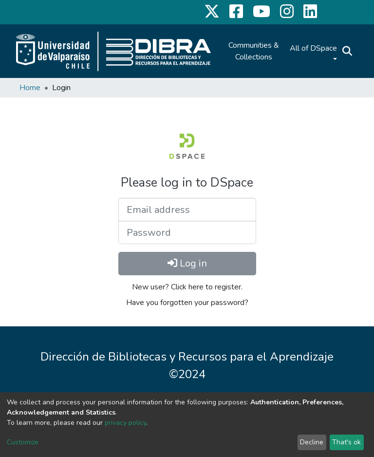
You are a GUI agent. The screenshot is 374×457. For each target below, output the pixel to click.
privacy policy (125, 422)
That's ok (346, 442)
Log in (187, 263)
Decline (311, 442)
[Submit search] (347, 51)
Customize (22, 442)
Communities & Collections (253, 51)
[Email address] (187, 209)
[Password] (187, 232)
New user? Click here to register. (187, 287)
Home (29, 87)
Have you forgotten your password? (187, 302)
